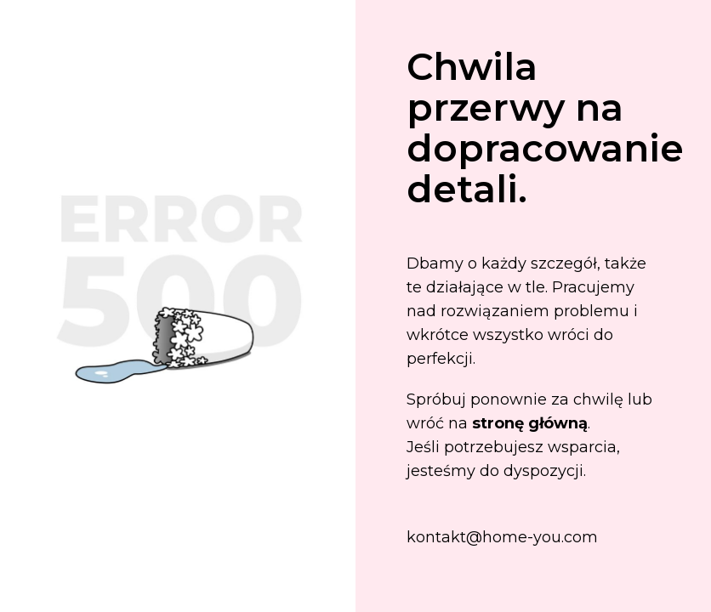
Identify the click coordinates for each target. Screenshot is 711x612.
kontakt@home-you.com (502, 537)
